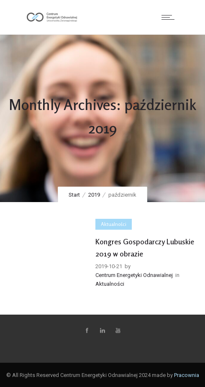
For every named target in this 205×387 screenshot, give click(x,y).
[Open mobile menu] (169, 17)
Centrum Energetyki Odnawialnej (134, 275)
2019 (94, 195)
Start (74, 195)
